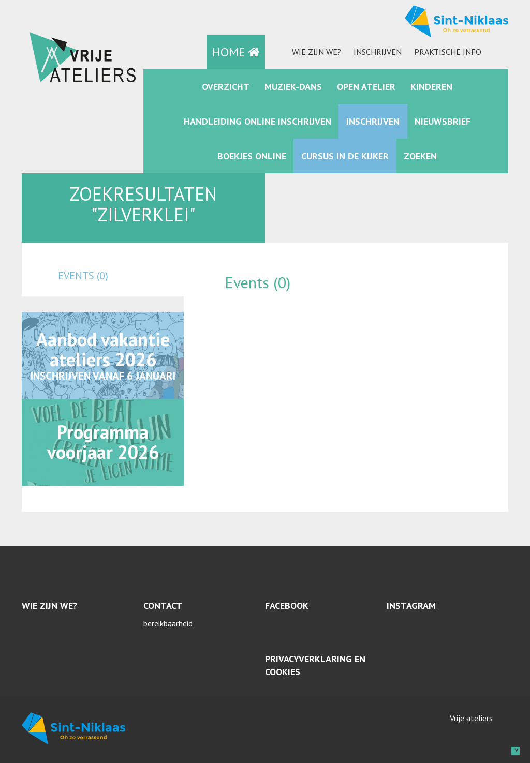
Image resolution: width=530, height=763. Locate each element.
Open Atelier (366, 87)
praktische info (447, 52)
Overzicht (225, 87)
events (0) (83, 275)
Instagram (411, 605)
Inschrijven (378, 52)
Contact (162, 605)
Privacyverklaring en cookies (315, 665)
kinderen (431, 87)
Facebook (286, 605)
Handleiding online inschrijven (257, 121)
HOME (236, 52)
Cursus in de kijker (345, 156)
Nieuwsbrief (442, 121)
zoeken (420, 156)
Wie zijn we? (316, 52)
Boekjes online (251, 156)
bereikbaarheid (168, 623)
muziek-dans (293, 87)
